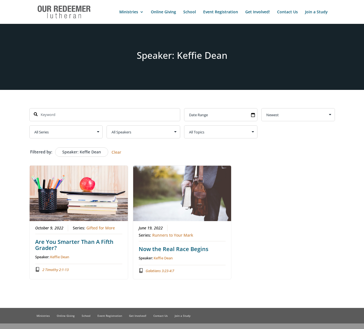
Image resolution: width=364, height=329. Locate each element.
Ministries (128, 12)
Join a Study (316, 12)
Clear (116, 152)
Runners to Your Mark (172, 234)
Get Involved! (257, 12)
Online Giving (163, 12)
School (189, 12)
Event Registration (220, 12)
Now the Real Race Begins (173, 248)
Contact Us (287, 12)
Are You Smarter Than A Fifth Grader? (74, 244)
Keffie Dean (59, 256)
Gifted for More (100, 227)
